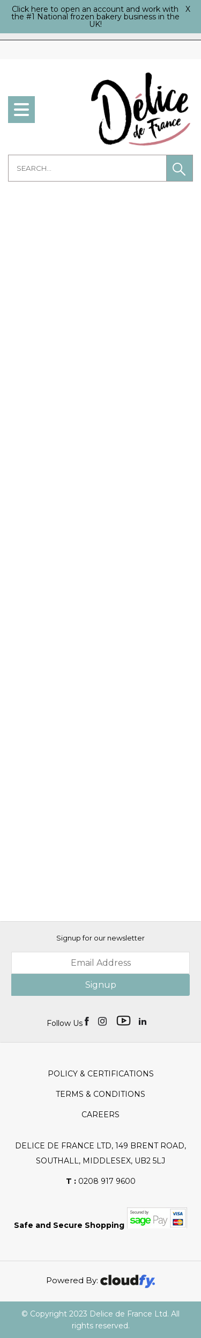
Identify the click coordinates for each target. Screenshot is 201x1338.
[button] (179, 168)
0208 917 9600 (101, 1181)
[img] (88, 1020)
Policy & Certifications (101, 1074)
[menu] (21, 109)
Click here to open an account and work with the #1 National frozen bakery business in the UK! (95, 16)
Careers (100, 1114)
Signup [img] (100, 985)
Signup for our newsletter (100, 938)
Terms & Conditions (100, 1094)
